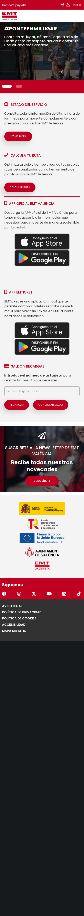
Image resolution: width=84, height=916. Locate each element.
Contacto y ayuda (14, 5)
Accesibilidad (13, 624)
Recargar (17, 405)
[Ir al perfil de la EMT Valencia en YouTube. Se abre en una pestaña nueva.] (50, 594)
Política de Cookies (19, 618)
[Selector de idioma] (62, 4)
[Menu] (80, 16)
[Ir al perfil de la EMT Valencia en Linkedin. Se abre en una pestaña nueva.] (64, 594)
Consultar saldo (50, 405)
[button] (61, 72)
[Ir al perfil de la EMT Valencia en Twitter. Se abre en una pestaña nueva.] (34, 594)
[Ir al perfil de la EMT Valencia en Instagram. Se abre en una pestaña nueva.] (19, 594)
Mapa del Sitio (14, 631)
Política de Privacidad (22, 612)
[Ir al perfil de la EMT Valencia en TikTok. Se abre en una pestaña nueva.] (79, 594)
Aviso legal (12, 606)
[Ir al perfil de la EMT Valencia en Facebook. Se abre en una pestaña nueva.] (4, 594)
